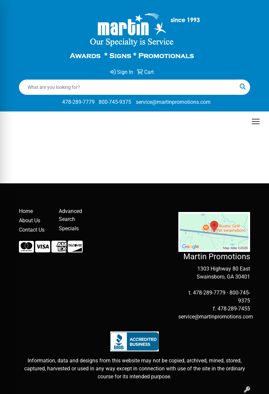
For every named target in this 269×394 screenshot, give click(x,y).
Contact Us (32, 230)
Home (26, 211)
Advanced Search (70, 215)
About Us (29, 220)
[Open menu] (255, 121)
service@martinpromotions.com (173, 102)
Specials (69, 228)
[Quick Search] (127, 87)
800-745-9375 (115, 102)
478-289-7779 (78, 102)
